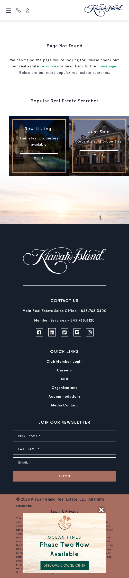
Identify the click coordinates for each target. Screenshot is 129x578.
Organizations (64, 388)
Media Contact (64, 405)
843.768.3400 (94, 311)
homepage (106, 66)
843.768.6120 (82, 320)
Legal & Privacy (64, 512)
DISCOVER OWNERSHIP (64, 565)
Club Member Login (65, 361)
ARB (64, 379)
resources (49, 66)
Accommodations (65, 396)
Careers (64, 370)
